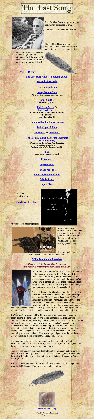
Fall (47, 151)
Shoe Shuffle (46, 99)
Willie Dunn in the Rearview (47, 259)
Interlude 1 (39, 132)
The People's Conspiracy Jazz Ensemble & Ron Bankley (47, 139)
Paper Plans (47, 184)
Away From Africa (47, 92)
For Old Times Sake (47, 81)
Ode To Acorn (47, 179)
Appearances (47, 164)
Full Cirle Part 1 (45, 107)
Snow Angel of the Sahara (47, 174)
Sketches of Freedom (26, 202)
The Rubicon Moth (47, 87)
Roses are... (47, 159)
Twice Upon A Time (47, 127)
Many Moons (47, 169)
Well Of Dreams (27, 72)
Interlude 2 (54, 132)
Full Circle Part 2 (47, 110)
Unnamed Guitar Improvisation (47, 122)
